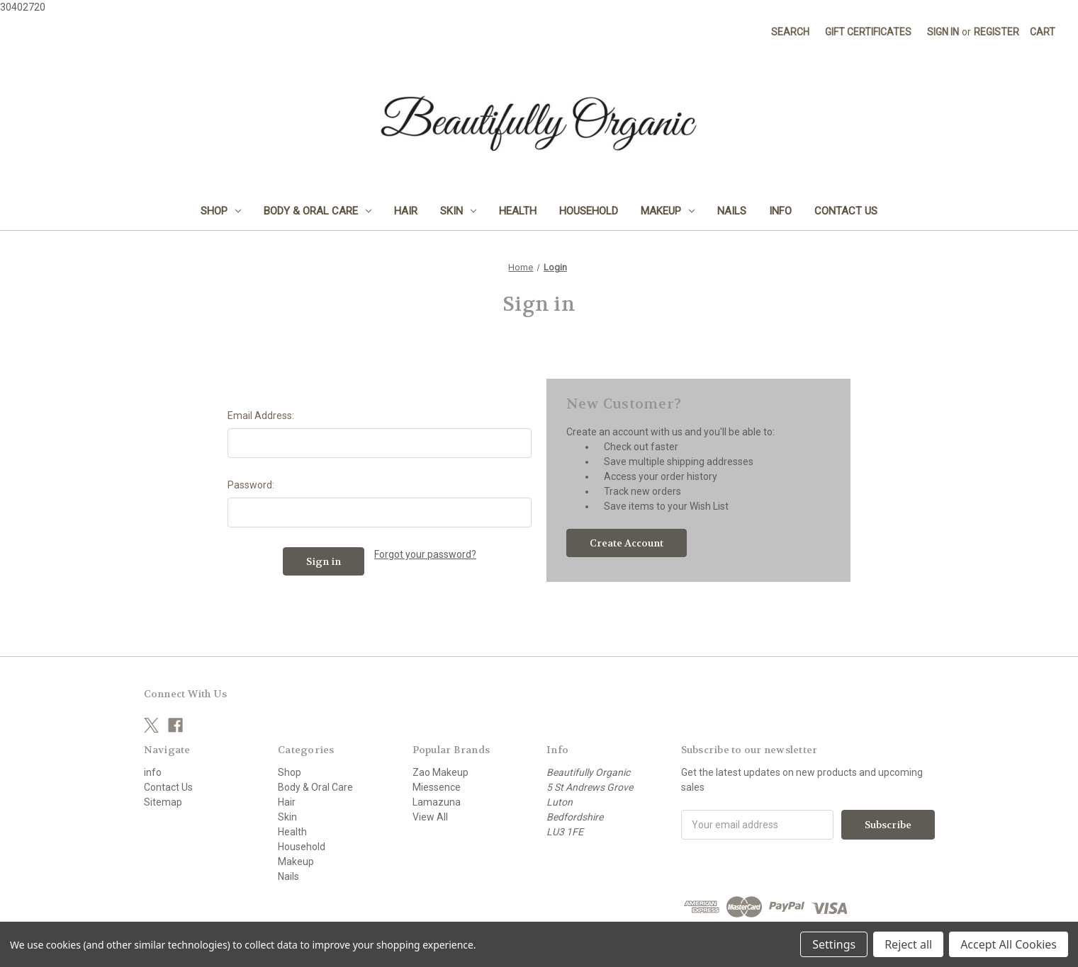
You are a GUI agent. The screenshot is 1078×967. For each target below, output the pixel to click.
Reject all (908, 944)
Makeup (668, 211)
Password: (251, 485)
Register (996, 32)
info (780, 211)
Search (790, 32)
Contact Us (845, 211)
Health (518, 211)
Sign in (943, 32)
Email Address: (261, 415)
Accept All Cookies (1008, 944)
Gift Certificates (868, 32)
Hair (405, 211)
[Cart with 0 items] (1042, 32)
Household (588, 211)
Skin (458, 211)
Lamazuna (436, 802)
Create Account (626, 543)
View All (430, 817)
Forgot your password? (425, 554)
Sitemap (163, 802)
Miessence (436, 787)
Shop (221, 211)
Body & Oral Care (317, 211)
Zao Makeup (440, 772)
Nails (731, 211)
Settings (833, 944)
